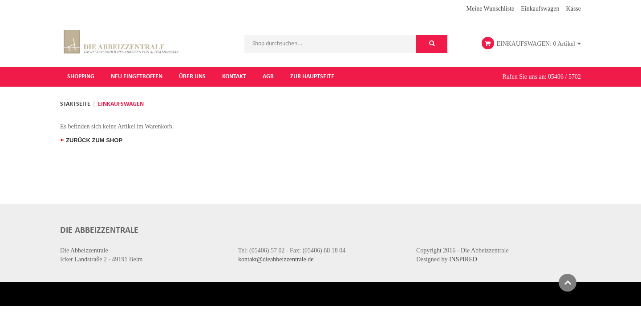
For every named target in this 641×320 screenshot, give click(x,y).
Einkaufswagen (540, 8)
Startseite (75, 103)
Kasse (573, 8)
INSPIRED (463, 259)
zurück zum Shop (91, 139)
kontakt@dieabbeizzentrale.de (276, 259)
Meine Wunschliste (491, 8)
